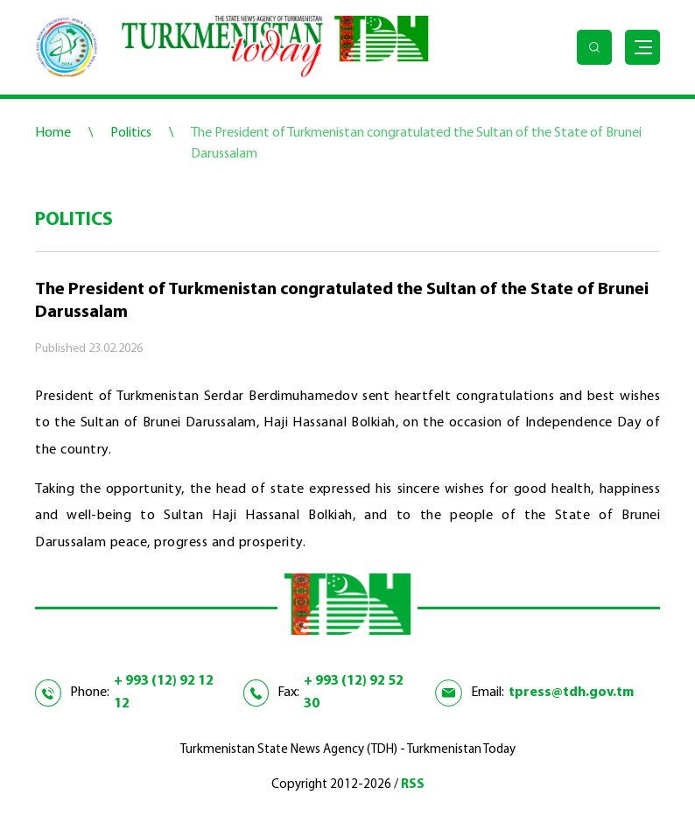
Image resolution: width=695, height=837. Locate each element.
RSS (413, 784)
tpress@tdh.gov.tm (571, 693)
